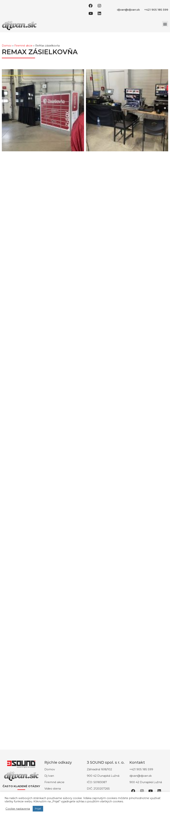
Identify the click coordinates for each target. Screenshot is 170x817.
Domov (7, 45)
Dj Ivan (49, 775)
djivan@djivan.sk (128, 9)
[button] (165, 24)
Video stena (52, 788)
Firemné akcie (23, 45)
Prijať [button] (38, 808)
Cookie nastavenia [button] (18, 808)
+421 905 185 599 (156, 9)
